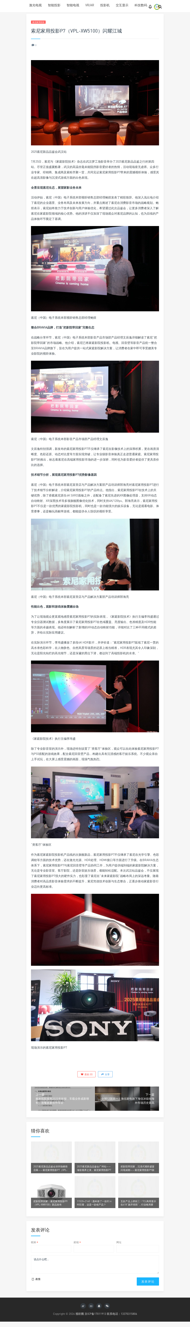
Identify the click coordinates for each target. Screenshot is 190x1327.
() (86, 1074)
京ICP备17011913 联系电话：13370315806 (110, 1319)
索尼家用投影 (39, 22)
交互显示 (122, 5)
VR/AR (89, 5)
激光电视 (35, 5)
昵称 (34, 1246)
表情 (35, 1284)
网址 (119, 1246)
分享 (105, 1074)
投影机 (105, 5)
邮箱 (77, 1246)
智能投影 (54, 5)
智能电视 (73, 5)
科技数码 (141, 5)
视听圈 (79, 1319)
